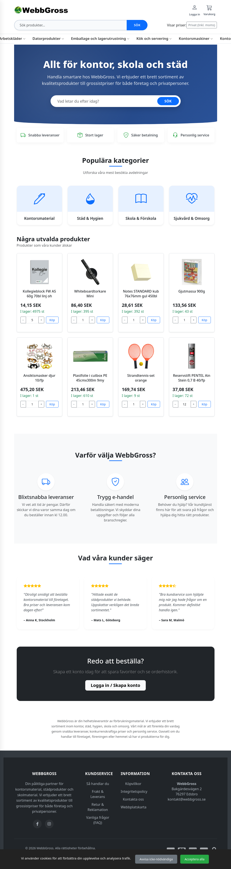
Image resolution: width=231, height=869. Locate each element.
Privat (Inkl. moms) (201, 25)
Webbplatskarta (134, 807)
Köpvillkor (133, 783)
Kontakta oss (133, 799)
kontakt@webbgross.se (187, 799)
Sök (137, 25)
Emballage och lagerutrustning (100, 38)
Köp (52, 320)
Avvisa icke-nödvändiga (156, 859)
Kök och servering (154, 38)
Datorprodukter (48, 38)
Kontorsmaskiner (196, 38)
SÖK (168, 101)
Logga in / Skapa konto (115, 685)
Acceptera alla (195, 859)
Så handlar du (97, 783)
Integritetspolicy (134, 791)
